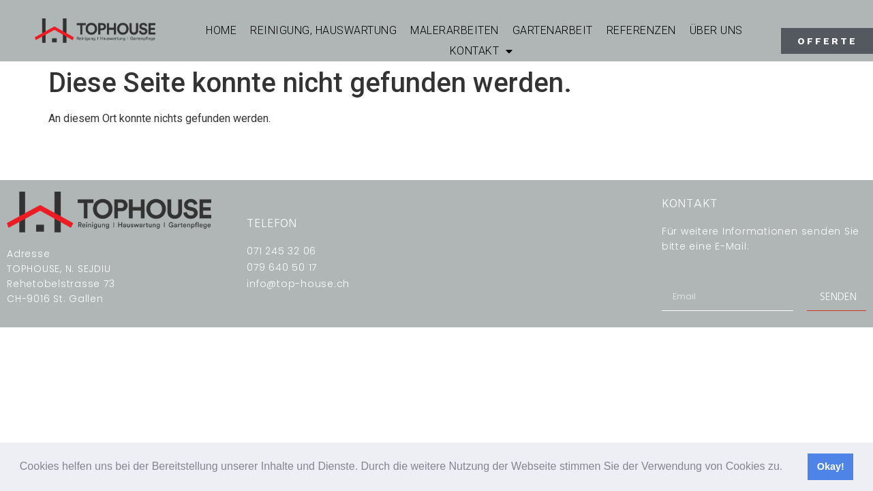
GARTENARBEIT (552, 30)
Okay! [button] (830, 466)
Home (221, 30)
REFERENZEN (641, 30)
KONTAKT (481, 51)
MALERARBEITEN (454, 30)
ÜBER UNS (716, 30)
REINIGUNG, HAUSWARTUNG (323, 30)
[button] (788, 468)
